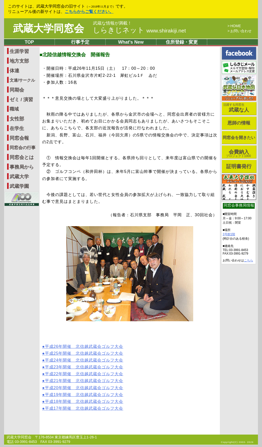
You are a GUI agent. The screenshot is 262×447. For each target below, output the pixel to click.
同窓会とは (22, 157)
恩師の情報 (238, 123)
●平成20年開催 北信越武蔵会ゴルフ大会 (82, 388)
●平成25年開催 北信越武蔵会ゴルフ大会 (82, 353)
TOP (29, 42)
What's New (130, 42)
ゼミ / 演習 (21, 99)
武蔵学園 (19, 186)
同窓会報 (19, 138)
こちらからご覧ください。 (89, 11)
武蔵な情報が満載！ (112, 23)
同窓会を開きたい (239, 137)
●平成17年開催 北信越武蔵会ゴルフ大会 (82, 408)
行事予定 (80, 42)
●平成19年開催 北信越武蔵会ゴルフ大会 (82, 394)
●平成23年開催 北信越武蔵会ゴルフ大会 (82, 367)
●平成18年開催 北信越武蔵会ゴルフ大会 (82, 401)
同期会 (17, 90)
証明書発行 (239, 166)
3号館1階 (229, 234)
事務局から (22, 167)
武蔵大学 (19, 176)
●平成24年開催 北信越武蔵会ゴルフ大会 (82, 360)
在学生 (17, 128)
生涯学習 (19, 51)
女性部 (17, 118)
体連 (14, 70)
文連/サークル (22, 80)
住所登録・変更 (182, 42)
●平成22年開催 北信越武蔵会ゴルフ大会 (82, 374)
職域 (14, 109)
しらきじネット (139, 30)
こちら (248, 260)
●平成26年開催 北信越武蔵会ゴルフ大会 (82, 346)
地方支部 (19, 61)
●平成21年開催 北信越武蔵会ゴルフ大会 (82, 381)
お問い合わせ (241, 31)
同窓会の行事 (23, 147)
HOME (235, 26)
